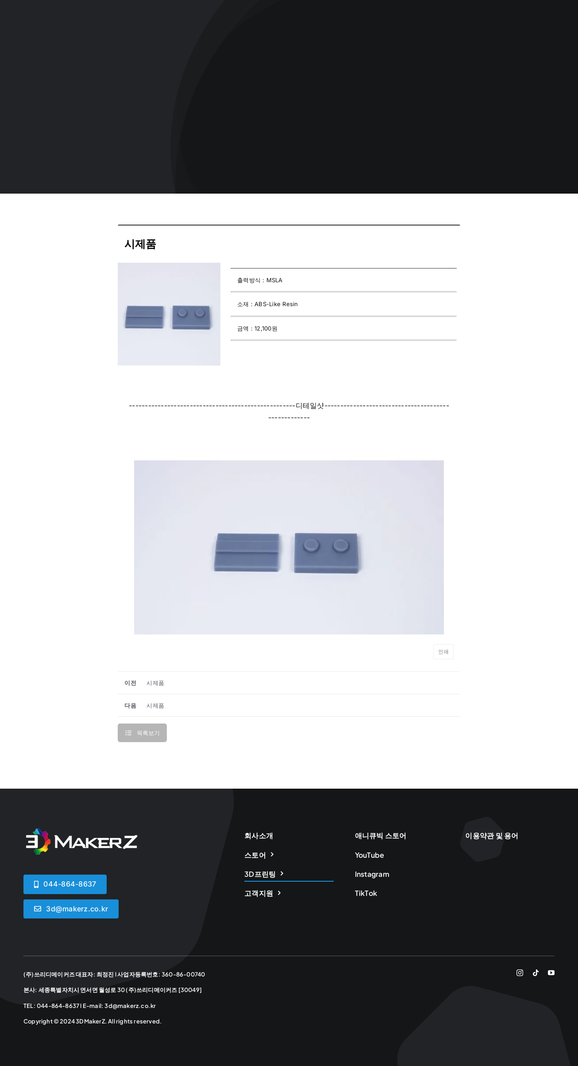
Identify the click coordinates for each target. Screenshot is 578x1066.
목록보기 (148, 732)
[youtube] (551, 972)
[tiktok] (535, 972)
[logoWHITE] (81, 832)
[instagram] (519, 972)
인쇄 (443, 652)
